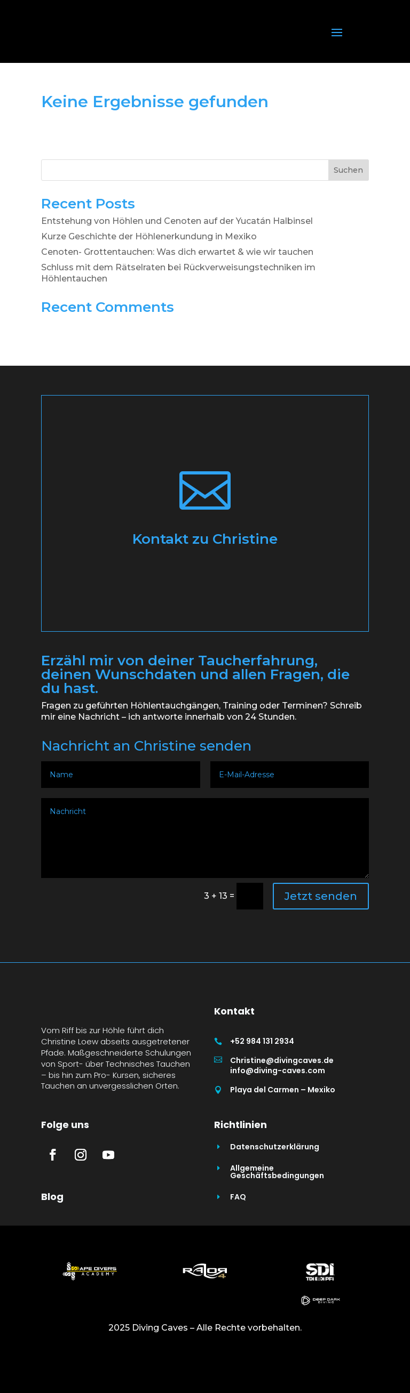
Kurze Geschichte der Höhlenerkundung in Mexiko (149, 236)
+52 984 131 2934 (262, 1041)
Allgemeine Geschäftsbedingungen (277, 1212)
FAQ (238, 1237)
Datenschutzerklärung (274, 1187)
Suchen (348, 170)
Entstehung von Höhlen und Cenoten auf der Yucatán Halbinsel (177, 221)
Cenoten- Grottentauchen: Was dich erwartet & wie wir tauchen (177, 252)
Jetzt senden (321, 896)
